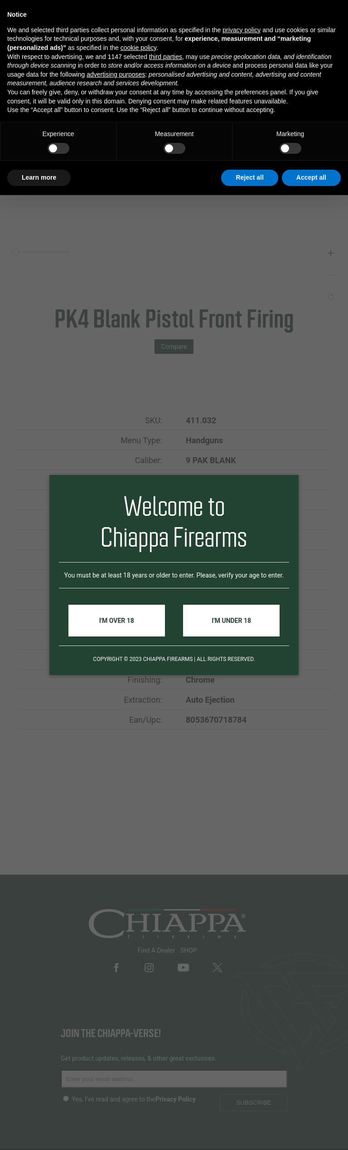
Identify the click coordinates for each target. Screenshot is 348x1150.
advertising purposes (116, 74)
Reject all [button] (249, 177)
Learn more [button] (39, 177)
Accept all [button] (311, 177)
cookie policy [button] (138, 47)
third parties (165, 56)
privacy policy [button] (241, 30)
